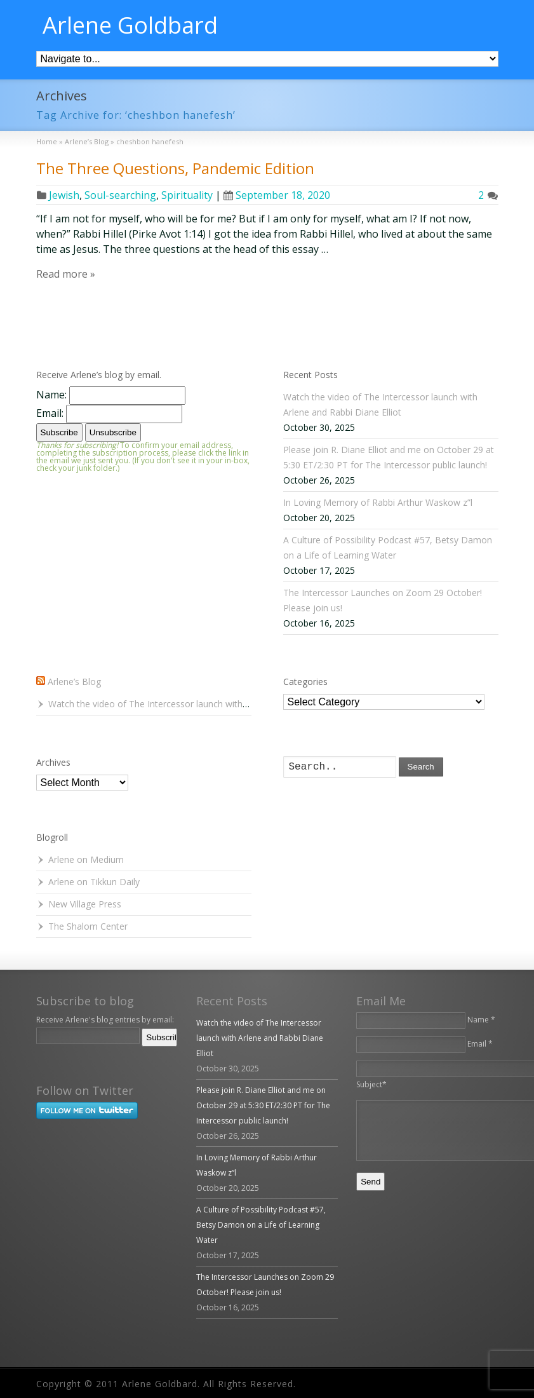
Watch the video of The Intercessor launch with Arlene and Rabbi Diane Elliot (205, 704)
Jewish (64, 195)
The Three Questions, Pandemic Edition (175, 168)
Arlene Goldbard (130, 25)
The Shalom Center (88, 926)
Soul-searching (120, 195)
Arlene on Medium (86, 859)
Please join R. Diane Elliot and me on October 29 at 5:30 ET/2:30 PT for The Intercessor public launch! (263, 1105)
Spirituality (187, 195)
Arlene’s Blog (74, 681)
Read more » (65, 274)
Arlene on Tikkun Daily (94, 882)
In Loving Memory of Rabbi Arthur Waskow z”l (377, 502)
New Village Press (84, 904)
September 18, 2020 (277, 195)
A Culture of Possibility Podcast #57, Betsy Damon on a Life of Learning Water (261, 1224)
